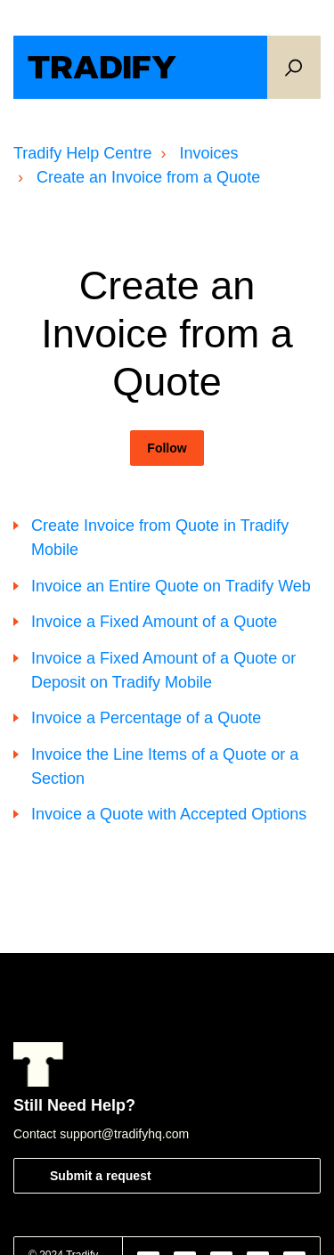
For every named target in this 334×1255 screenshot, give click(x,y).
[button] (294, 67)
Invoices (208, 153)
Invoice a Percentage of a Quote (146, 718)
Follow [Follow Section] (166, 448)
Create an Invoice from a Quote (148, 177)
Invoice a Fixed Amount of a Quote (154, 622)
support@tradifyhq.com (124, 1134)
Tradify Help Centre (82, 153)
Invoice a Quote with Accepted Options (168, 814)
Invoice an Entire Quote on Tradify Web (171, 586)
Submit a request (100, 1176)
